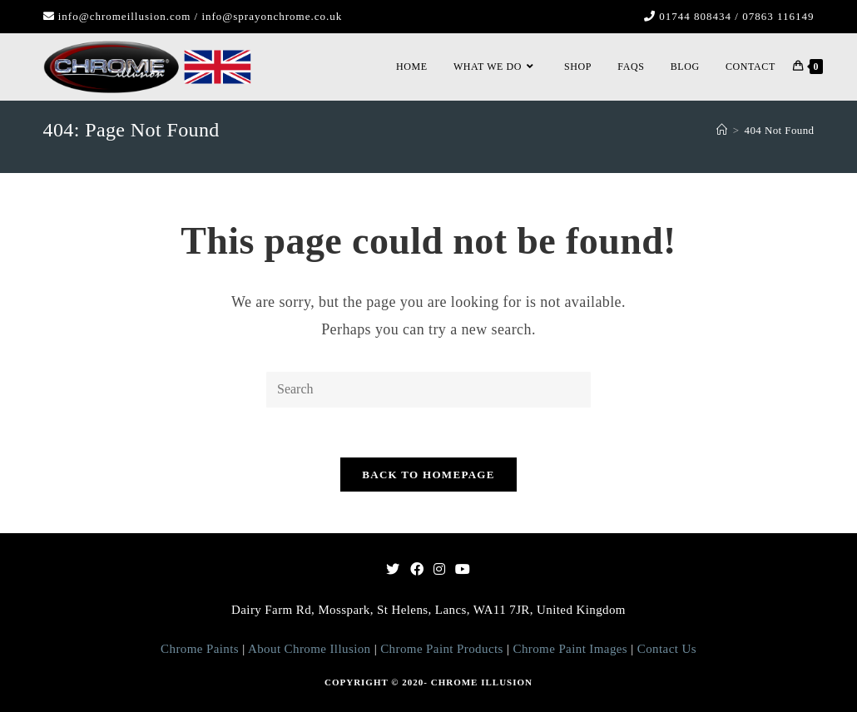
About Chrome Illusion (308, 648)
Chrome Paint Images (572, 648)
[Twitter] (392, 570)
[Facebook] (417, 570)
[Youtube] (462, 570)
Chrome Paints (200, 648)
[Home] (721, 130)
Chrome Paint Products (443, 648)
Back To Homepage (428, 474)
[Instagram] (439, 570)
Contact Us (666, 648)
